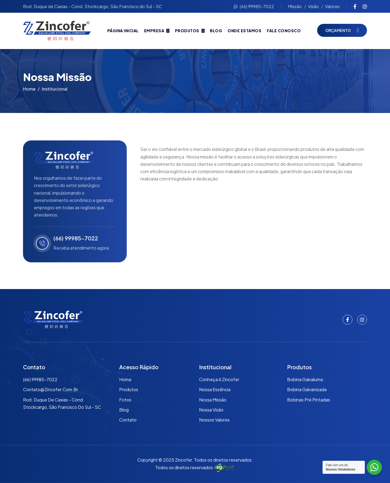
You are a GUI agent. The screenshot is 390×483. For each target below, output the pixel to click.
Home (29, 90)
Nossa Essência (214, 389)
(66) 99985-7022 (254, 6)
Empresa (154, 30)
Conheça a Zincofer (219, 379)
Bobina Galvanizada (307, 389)
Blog (216, 30)
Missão (295, 6)
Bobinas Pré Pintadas (308, 400)
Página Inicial (123, 30)
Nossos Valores (214, 420)
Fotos (125, 400)
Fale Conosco (284, 30)
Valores (332, 6)
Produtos (187, 30)
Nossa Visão (211, 410)
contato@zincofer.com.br (50, 389)
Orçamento (338, 30)
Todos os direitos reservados (195, 467)
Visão (313, 6)
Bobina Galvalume (305, 379)
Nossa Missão (212, 400)
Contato (127, 420)
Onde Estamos (244, 30)
